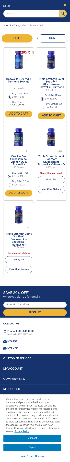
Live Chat (12, 348)
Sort (53, 38)
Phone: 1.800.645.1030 (20, 331)
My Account (13, 369)
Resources (11, 389)
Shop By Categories (14, 26)
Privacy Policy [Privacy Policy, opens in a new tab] (21, 432)
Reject (32, 447)
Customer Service (17, 358)
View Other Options (51, 189)
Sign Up (35, 312)
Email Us (12, 341)
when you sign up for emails (21, 295)
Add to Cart (18, 114)
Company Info (14, 379)
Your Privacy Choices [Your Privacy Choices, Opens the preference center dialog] (32, 456)
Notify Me (51, 180)
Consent (32, 438)
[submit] (63, 13)
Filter (17, 38)
